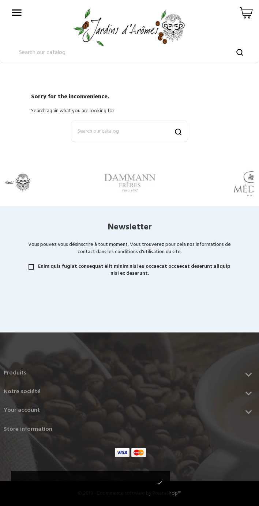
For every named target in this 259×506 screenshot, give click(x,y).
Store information (28, 429)
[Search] (129, 131)
